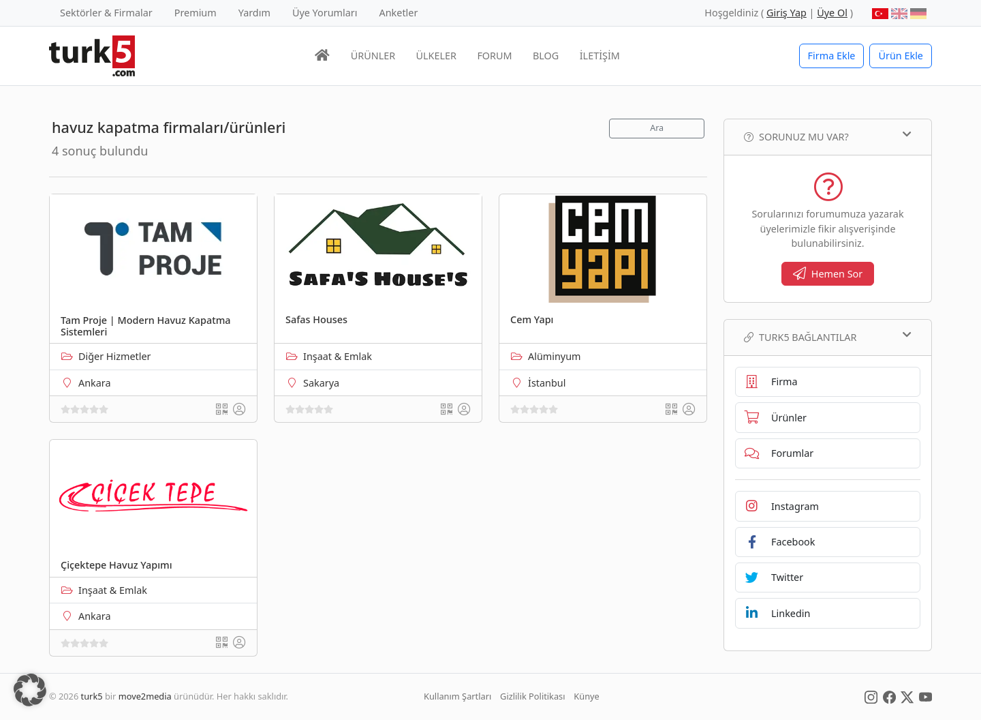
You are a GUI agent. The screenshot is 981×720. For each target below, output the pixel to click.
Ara (657, 128)
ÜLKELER (436, 55)
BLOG (546, 55)
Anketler (398, 12)
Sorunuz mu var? (828, 136)
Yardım (254, 12)
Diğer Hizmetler (114, 356)
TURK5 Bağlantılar (828, 337)
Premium (195, 12)
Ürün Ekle (900, 55)
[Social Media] (871, 696)
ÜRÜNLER (373, 55)
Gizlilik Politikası (532, 696)
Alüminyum (554, 356)
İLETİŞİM (600, 55)
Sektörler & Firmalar (106, 12)
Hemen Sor (828, 273)
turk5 (92, 696)
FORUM (494, 55)
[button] (30, 690)
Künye (586, 696)
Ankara (94, 382)
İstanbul (546, 382)
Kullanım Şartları (457, 696)
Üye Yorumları (325, 12)
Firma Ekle (832, 55)
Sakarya (321, 382)
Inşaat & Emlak (337, 356)
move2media (145, 696)
